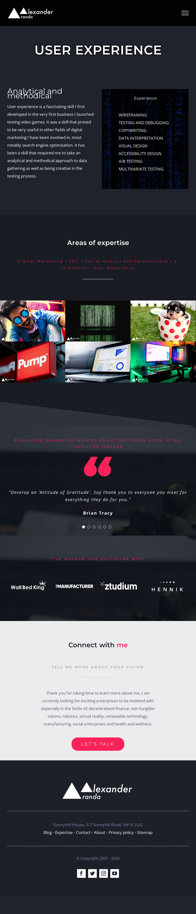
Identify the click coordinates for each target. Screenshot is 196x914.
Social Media (101, 261)
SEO (74, 261)
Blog (48, 832)
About (99, 832)
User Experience (114, 268)
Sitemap (144, 832)
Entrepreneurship (146, 261)
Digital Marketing (40, 261)
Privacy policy (121, 832)
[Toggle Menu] (185, 13)
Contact (83, 832)
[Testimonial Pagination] (83, 526)
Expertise (64, 832)
